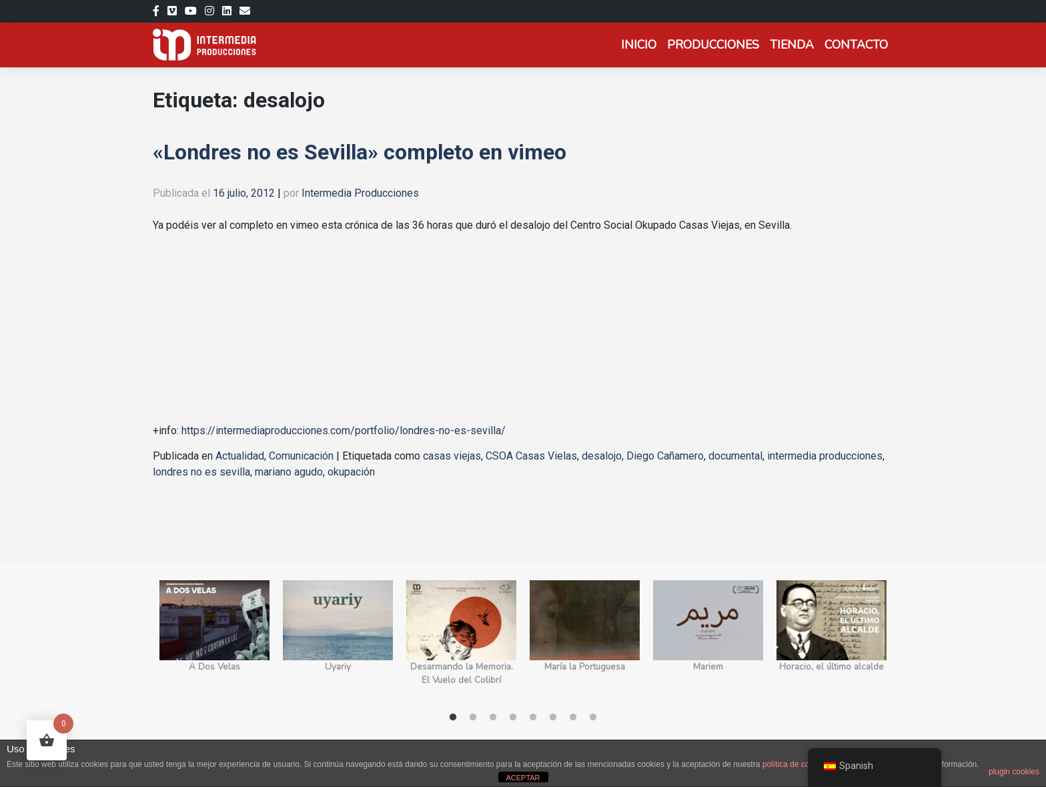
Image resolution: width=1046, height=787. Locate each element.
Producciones (713, 45)
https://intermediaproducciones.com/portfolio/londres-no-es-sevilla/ (342, 430)
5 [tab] (533, 717)
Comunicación (301, 456)
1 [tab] (453, 717)
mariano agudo (289, 472)
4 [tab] (513, 717)
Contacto (856, 45)
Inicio (638, 45)
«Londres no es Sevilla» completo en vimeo (359, 152)
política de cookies (795, 764)
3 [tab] (493, 717)
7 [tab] (573, 717)
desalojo (602, 456)
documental (735, 456)
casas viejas (452, 456)
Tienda (792, 45)
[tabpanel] (214, 641)
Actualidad (239, 456)
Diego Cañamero (665, 456)
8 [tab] (593, 717)
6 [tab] (553, 717)
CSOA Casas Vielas (531, 456)
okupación (351, 472)
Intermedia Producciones (360, 193)
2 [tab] (473, 717)
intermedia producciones (825, 456)
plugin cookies (1014, 771)
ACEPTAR (523, 778)
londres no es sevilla (201, 472)
